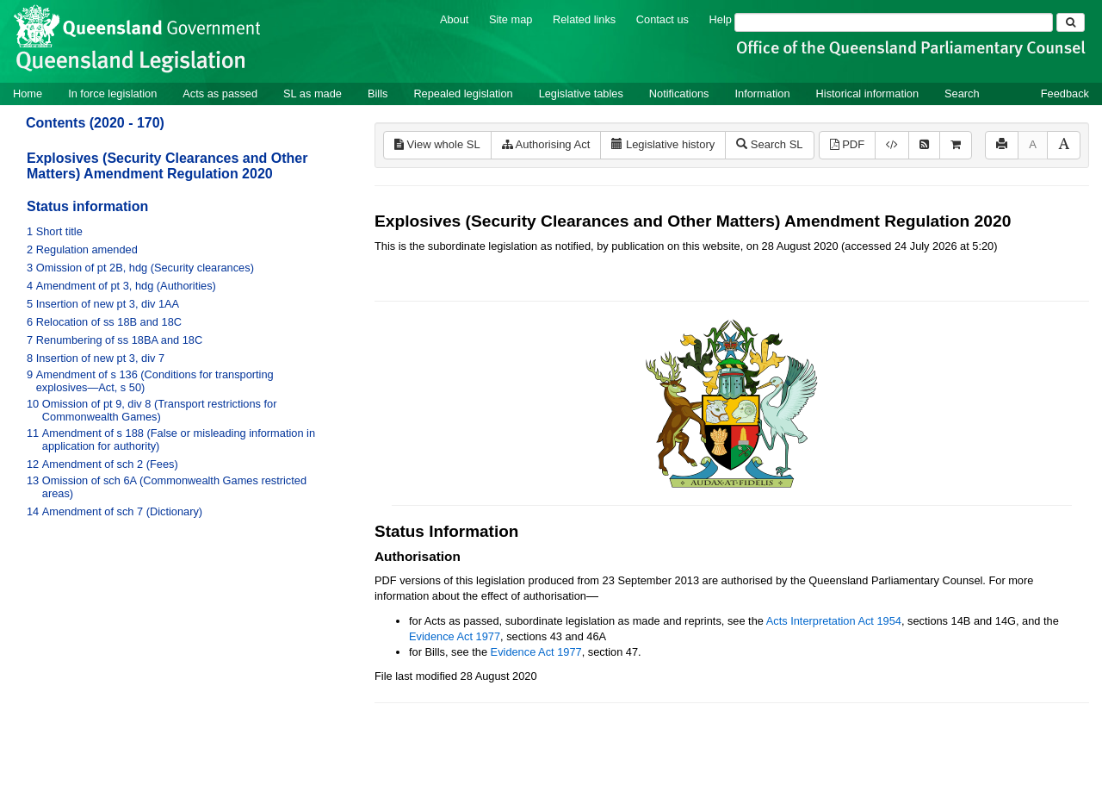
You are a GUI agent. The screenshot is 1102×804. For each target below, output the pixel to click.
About (454, 19)
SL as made (312, 93)
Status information (87, 206)
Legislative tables (581, 93)
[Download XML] (892, 145)
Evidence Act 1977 (454, 636)
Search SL (769, 144)
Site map (511, 19)
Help (720, 19)
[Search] (893, 22)
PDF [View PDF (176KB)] (847, 144)
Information (762, 93)
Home (27, 93)
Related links (584, 19)
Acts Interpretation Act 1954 (833, 620)
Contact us (662, 19)
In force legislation (112, 93)
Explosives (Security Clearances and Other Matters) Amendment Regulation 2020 (167, 166)
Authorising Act (546, 144)
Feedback (1065, 93)
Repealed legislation (462, 93)
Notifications (679, 93)
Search (962, 93)
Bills (377, 93)
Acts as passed (220, 93)
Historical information (867, 93)
